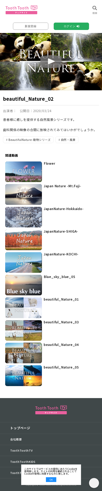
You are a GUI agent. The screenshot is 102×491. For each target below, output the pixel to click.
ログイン (69, 26)
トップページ (20, 427)
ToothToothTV (21, 450)
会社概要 (16, 439)
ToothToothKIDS (23, 462)
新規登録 (31, 26)
